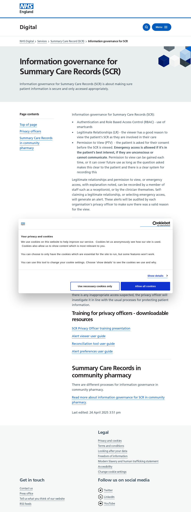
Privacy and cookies (109, 440)
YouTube (109, 503)
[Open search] (146, 27)
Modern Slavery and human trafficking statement (128, 461)
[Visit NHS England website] (26, 8)
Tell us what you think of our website (42, 498)
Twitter (108, 490)
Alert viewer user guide (89, 336)
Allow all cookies (145, 286)
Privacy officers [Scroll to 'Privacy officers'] (30, 131)
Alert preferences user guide (92, 351)
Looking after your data (112, 451)
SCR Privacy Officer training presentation (101, 328)
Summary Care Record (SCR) (67, 41)
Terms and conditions (111, 446)
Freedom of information (112, 456)
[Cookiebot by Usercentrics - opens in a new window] (155, 224)
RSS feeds (25, 503)
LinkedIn (109, 497)
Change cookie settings (112, 472)
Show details (155, 275)
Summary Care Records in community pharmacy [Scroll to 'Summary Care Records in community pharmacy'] (36, 143)
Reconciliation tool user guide (93, 344)
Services (42, 41)
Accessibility (105, 466)
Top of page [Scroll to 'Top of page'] (28, 125)
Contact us (26, 488)
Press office (26, 494)
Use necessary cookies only (95, 286)
